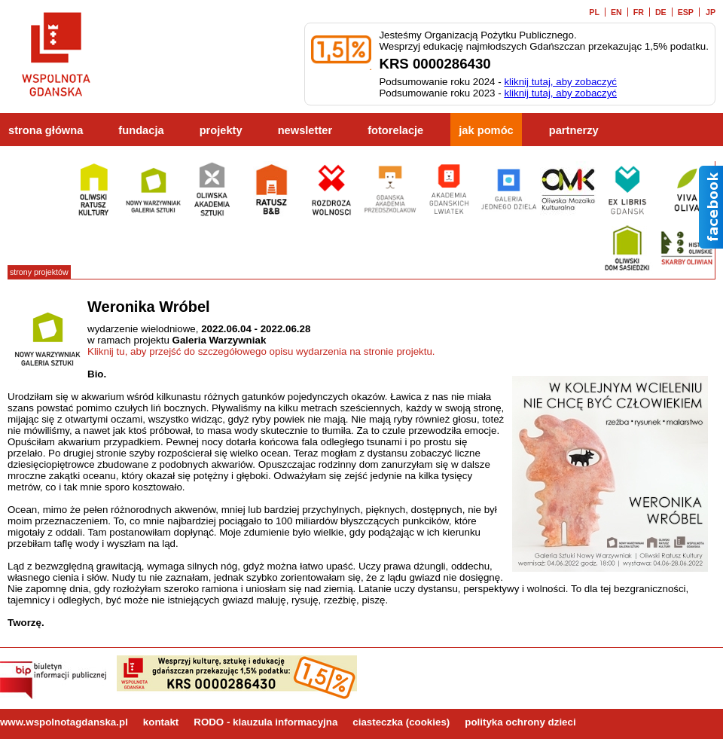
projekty (221, 130)
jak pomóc (486, 130)
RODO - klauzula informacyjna (265, 722)
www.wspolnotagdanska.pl (64, 722)
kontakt (160, 722)
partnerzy (574, 130)
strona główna (45, 130)
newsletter (305, 130)
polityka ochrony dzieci (520, 722)
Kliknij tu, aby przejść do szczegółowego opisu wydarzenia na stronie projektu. (261, 351)
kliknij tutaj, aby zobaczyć (560, 81)
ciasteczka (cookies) (401, 722)
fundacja (140, 130)
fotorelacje (395, 130)
